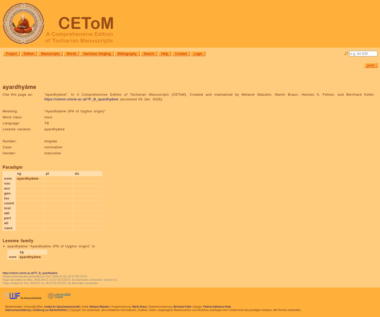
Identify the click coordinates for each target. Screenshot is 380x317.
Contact (181, 54)
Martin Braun (139, 306)
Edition (28, 54)
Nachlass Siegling (97, 54)
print (371, 65)
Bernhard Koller (182, 306)
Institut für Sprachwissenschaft (62, 306)
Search (149, 54)
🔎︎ (346, 54)
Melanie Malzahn (99, 306)
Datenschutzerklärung (17, 310)
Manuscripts (50, 54)
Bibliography (126, 54)
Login (198, 54)
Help (164, 54)
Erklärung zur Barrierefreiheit (50, 310)
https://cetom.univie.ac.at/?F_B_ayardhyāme (81, 99)
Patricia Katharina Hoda (217, 306)
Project (11, 54)
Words (71, 54)
